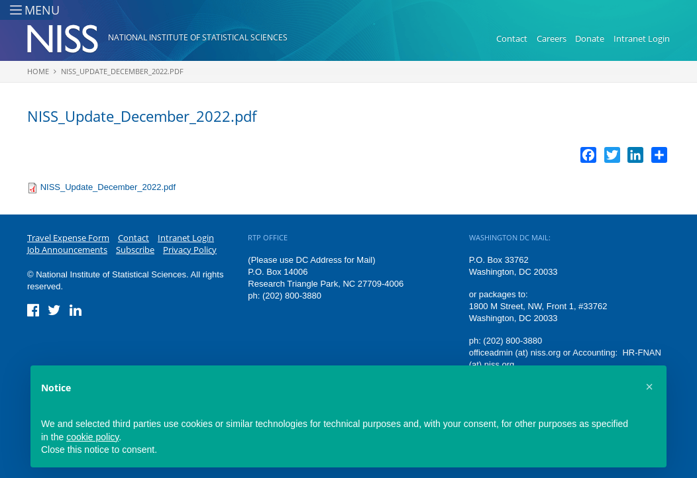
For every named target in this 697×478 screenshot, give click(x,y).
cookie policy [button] (92, 437)
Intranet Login (642, 38)
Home (38, 71)
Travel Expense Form (68, 238)
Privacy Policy (190, 250)
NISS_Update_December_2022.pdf (122, 71)
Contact (511, 38)
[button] (649, 386)
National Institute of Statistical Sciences (198, 37)
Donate (589, 38)
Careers (551, 38)
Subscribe (135, 250)
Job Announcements (67, 250)
